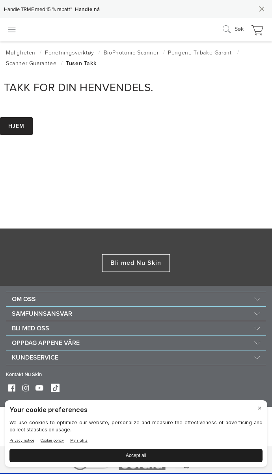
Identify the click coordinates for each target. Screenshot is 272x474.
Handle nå (87, 9)
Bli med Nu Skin (135, 263)
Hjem (16, 126)
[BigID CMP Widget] (136, 435)
